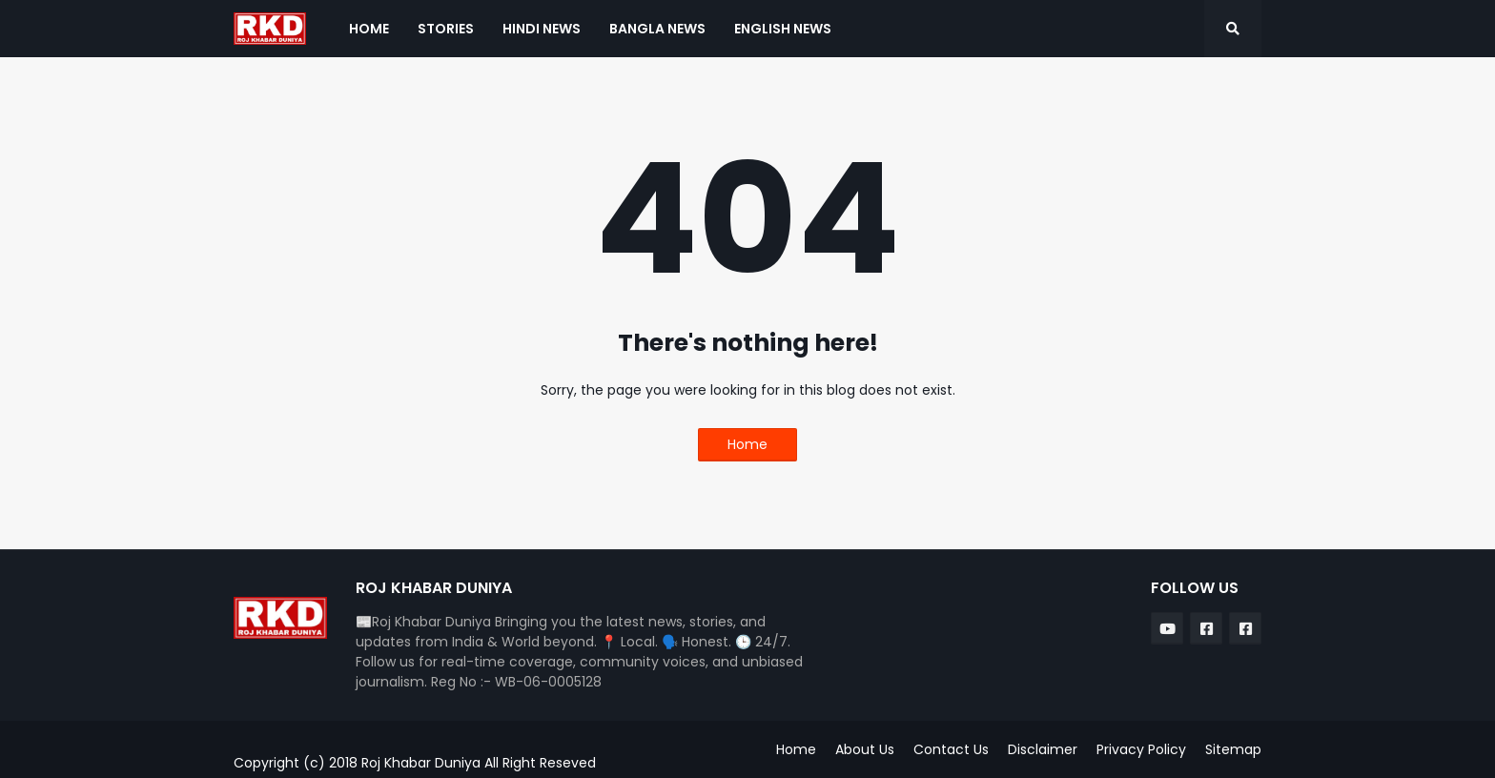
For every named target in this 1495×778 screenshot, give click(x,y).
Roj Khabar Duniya (422, 762)
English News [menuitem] (782, 28)
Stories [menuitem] (446, 28)
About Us (864, 749)
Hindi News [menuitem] (541, 28)
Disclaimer (1042, 749)
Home (747, 444)
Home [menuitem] (369, 28)
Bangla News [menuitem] (657, 28)
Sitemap (1233, 749)
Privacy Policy (1141, 749)
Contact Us (951, 749)
